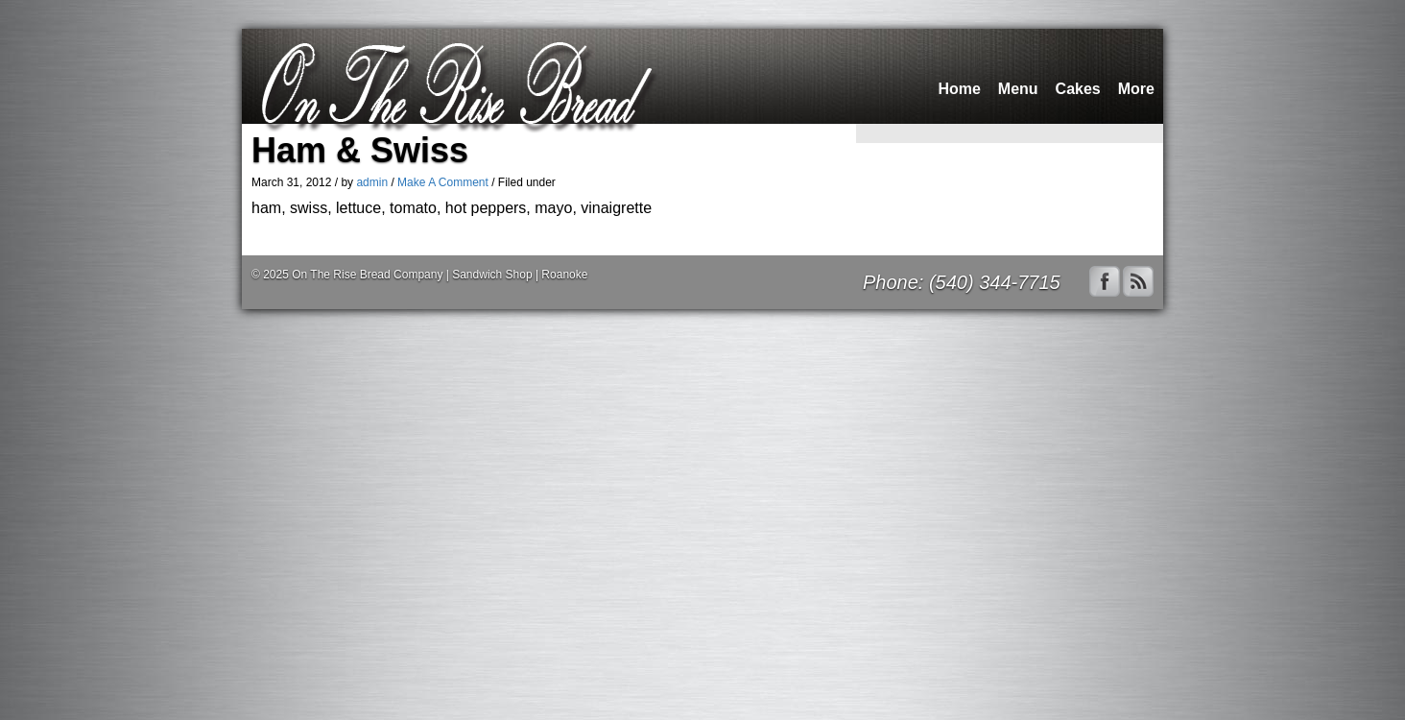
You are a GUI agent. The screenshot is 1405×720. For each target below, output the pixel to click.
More (1136, 89)
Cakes (1078, 89)
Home (959, 89)
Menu (1018, 89)
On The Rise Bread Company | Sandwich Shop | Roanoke (439, 274)
